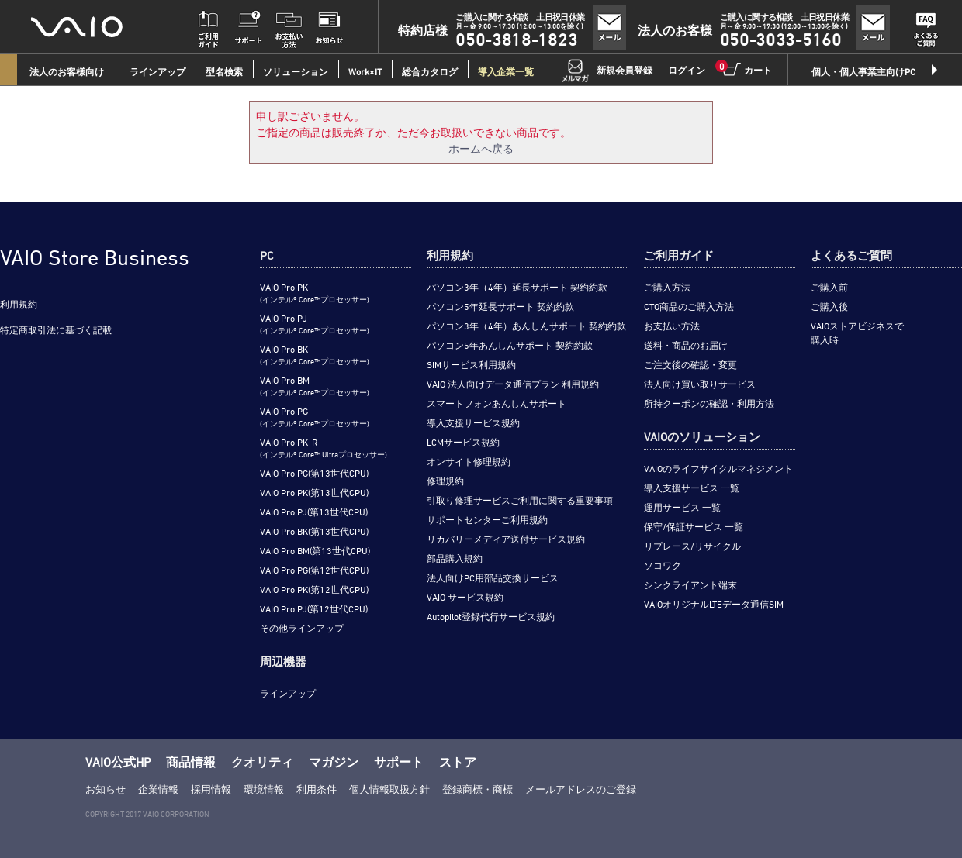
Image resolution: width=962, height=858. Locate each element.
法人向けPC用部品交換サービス (493, 577)
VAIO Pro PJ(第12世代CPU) (314, 608)
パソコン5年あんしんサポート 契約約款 (510, 344)
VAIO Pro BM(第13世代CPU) (315, 550)
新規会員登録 (624, 69)
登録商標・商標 (477, 789)
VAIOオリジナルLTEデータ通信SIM (714, 603)
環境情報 (264, 789)
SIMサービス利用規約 (471, 364)
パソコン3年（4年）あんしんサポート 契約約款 (526, 325)
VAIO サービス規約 (465, 596)
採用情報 (211, 789)
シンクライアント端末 (690, 584)
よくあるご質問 (851, 255)
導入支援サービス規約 (473, 422)
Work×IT (365, 71)
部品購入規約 (455, 558)
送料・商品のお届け (686, 344)
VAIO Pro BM (314, 385)
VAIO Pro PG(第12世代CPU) (314, 569)
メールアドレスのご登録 (580, 789)
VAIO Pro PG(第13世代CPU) (314, 472)
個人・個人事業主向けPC (863, 71)
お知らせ (105, 789)
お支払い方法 (672, 325)
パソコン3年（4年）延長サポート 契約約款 (517, 286)
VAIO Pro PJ (314, 323)
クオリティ (262, 762)
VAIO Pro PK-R (323, 447)
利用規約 (18, 303)
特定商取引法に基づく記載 (56, 329)
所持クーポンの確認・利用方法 (709, 403)
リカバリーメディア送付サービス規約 (506, 538)
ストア (457, 762)
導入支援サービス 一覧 (691, 487)
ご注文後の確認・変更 (690, 364)
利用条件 (316, 789)
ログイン (686, 69)
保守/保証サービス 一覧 (693, 526)
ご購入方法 (667, 286)
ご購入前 (829, 286)
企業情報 (158, 789)
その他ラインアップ (302, 627)
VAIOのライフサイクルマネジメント (718, 468)
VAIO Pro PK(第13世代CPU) (314, 492)
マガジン (333, 762)
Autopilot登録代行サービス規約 (491, 616)
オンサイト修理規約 (468, 461)
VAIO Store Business (94, 257)
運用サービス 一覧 (682, 506)
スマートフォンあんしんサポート (496, 403)
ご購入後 (829, 306)
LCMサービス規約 (463, 441)
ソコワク (662, 565)
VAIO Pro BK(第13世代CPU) (314, 530)
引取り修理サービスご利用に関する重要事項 (520, 499)
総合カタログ (430, 71)
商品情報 (191, 762)
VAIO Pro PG (314, 416)
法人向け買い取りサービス (700, 383)
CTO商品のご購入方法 (689, 306)
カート (746, 69)
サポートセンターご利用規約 (487, 519)
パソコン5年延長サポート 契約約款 (500, 306)
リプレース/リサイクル (692, 545)
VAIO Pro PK (314, 292)
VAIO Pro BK (314, 354)
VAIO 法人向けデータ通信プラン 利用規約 (513, 383)
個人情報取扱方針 (389, 789)
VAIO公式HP (118, 762)
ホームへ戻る (481, 148)
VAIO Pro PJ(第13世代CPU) (314, 511)
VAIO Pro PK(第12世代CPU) (314, 589)
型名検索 (224, 71)
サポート (399, 762)
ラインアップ (288, 692)
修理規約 (445, 480)
